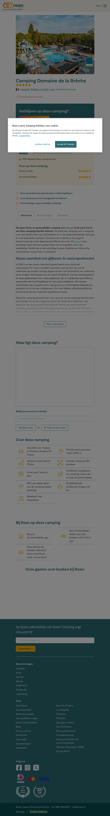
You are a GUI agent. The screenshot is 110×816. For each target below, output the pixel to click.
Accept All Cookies (65, 144)
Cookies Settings (42, 144)
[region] (55, 135)
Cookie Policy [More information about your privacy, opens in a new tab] (24, 136)
